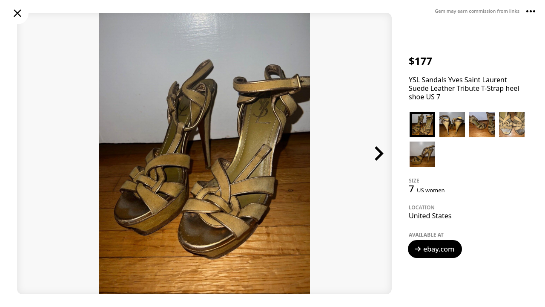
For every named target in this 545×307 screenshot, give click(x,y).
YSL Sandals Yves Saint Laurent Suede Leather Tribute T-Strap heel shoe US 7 (464, 88)
